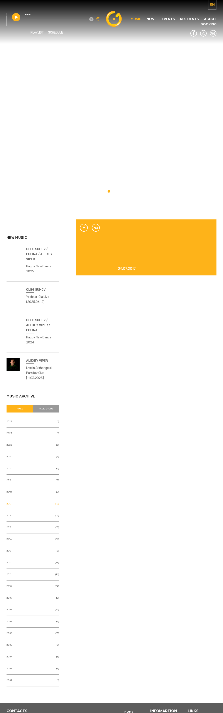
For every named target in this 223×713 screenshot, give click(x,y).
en (212, 4)
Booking (208, 24)
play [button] (16, 17)
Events (168, 19)
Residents (189, 19)
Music (136, 19)
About (210, 19)
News (152, 19)
